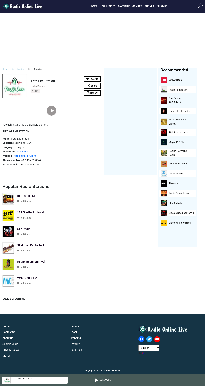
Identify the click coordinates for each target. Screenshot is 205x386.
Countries (108, 6)
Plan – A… (174, 183)
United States (18, 69)
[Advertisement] (102, 40)
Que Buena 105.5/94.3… (175, 100)
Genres (137, 6)
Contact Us (8, 332)
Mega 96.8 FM (176, 142)
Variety (35, 91)
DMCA (6, 356)
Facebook (23, 151)
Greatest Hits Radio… (180, 111)
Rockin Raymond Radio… (178, 152)
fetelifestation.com (25, 155)
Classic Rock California (181, 212)
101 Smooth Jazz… (179, 132)
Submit (149, 6)
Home (5, 69)
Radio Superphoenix (180, 193)
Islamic (162, 6)
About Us (7, 337)
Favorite (124, 6)
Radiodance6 (176, 173)
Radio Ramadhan (178, 89)
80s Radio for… (177, 203)
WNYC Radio (176, 79)
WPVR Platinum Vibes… (177, 121)
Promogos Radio (178, 163)
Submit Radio (10, 344)
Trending (76, 337)
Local (95, 6)
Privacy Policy (10, 349)
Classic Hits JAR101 (180, 222)
